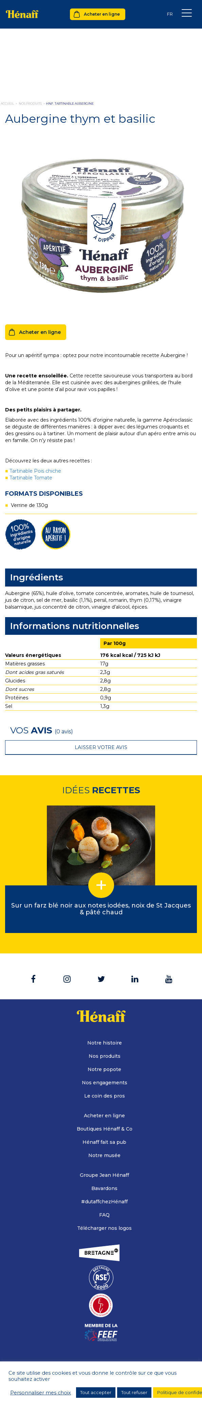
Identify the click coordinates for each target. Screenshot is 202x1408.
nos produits (30, 103)
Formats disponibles (44, 493)
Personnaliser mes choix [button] (40, 1393)
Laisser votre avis (101, 747)
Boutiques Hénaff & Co (104, 1129)
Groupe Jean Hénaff (104, 1175)
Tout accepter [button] (95, 1392)
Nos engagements (104, 1083)
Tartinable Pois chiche (35, 471)
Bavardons (104, 1188)
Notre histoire (104, 1043)
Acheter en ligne (102, 14)
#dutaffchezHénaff (104, 1202)
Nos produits (105, 1056)
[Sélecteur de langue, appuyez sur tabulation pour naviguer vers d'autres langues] (170, 14)
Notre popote (104, 1069)
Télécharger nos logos (104, 1228)
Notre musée (104, 1155)
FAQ (104, 1215)
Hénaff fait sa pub (104, 1142)
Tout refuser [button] (134, 1392)
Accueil (7, 103)
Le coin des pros (104, 1096)
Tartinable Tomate (31, 478)
